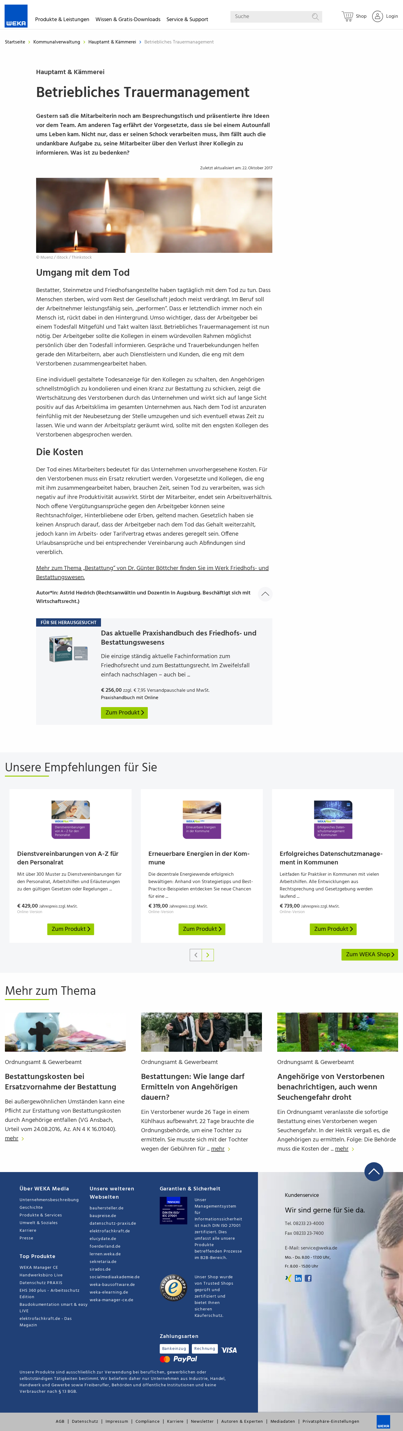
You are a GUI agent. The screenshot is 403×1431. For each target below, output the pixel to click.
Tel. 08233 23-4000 (304, 1223)
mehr (16, 1139)
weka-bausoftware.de (112, 1285)
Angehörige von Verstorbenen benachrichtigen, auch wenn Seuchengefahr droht (331, 1087)
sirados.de (100, 1269)
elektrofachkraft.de (110, 1231)
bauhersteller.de (107, 1208)
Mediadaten (283, 1421)
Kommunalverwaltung (57, 42)
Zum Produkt (71, 929)
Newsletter (202, 1421)
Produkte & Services (41, 1215)
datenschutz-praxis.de (113, 1223)
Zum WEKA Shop (370, 955)
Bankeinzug (174, 1348)
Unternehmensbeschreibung (49, 1200)
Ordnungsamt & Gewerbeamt (43, 1062)
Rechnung (204, 1348)
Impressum (117, 1421)
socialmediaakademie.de (115, 1277)
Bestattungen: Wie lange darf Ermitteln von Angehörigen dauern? (192, 1087)
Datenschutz (85, 1421)
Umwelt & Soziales (39, 1223)
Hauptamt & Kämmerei (112, 42)
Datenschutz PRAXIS (41, 1283)
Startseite (15, 42)
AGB (60, 1421)
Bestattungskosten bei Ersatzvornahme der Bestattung (60, 1082)
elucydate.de (103, 1239)
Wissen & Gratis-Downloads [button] (127, 20)
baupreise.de (103, 1216)
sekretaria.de (103, 1262)
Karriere (28, 1230)
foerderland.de (105, 1246)
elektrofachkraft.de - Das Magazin (46, 1322)
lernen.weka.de (105, 1254)
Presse (26, 1238)
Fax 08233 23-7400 (304, 1233)
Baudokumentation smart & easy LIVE (54, 1308)
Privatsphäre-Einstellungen (331, 1421)
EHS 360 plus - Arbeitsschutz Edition (50, 1293)
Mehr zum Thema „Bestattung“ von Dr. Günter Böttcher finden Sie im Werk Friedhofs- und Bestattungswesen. (152, 573)
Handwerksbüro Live (41, 1275)
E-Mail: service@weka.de (311, 1248)
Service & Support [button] (187, 20)
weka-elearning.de (109, 1292)
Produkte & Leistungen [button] (62, 20)
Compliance (148, 1421)
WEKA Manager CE (39, 1267)
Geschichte (31, 1207)
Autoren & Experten (242, 1421)
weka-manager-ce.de (111, 1300)
